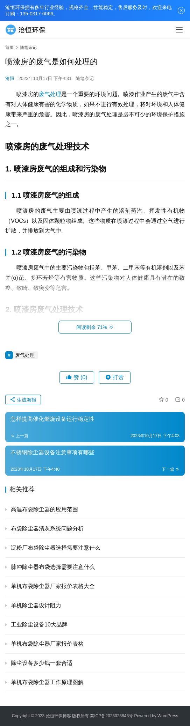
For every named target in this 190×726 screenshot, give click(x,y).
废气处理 (50, 94)
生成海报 (23, 400)
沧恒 (9, 78)
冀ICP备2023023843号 (111, 715)
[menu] (179, 29)
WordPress (167, 715)
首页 (9, 47)
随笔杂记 (85, 78)
